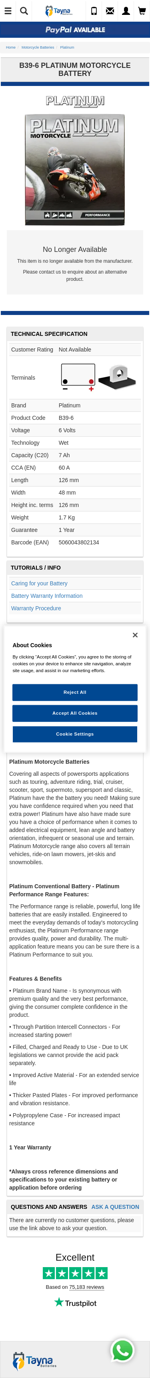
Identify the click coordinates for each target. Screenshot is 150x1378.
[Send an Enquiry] (110, 11)
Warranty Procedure (36, 608)
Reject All (75, 692)
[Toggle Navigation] (8, 11)
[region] (75, 689)
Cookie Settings (75, 733)
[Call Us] (94, 11)
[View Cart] (142, 11)
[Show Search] (24, 11)
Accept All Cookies (75, 712)
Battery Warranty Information (46, 596)
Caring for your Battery (39, 583)
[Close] (135, 635)
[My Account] (126, 11)
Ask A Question (115, 1207)
